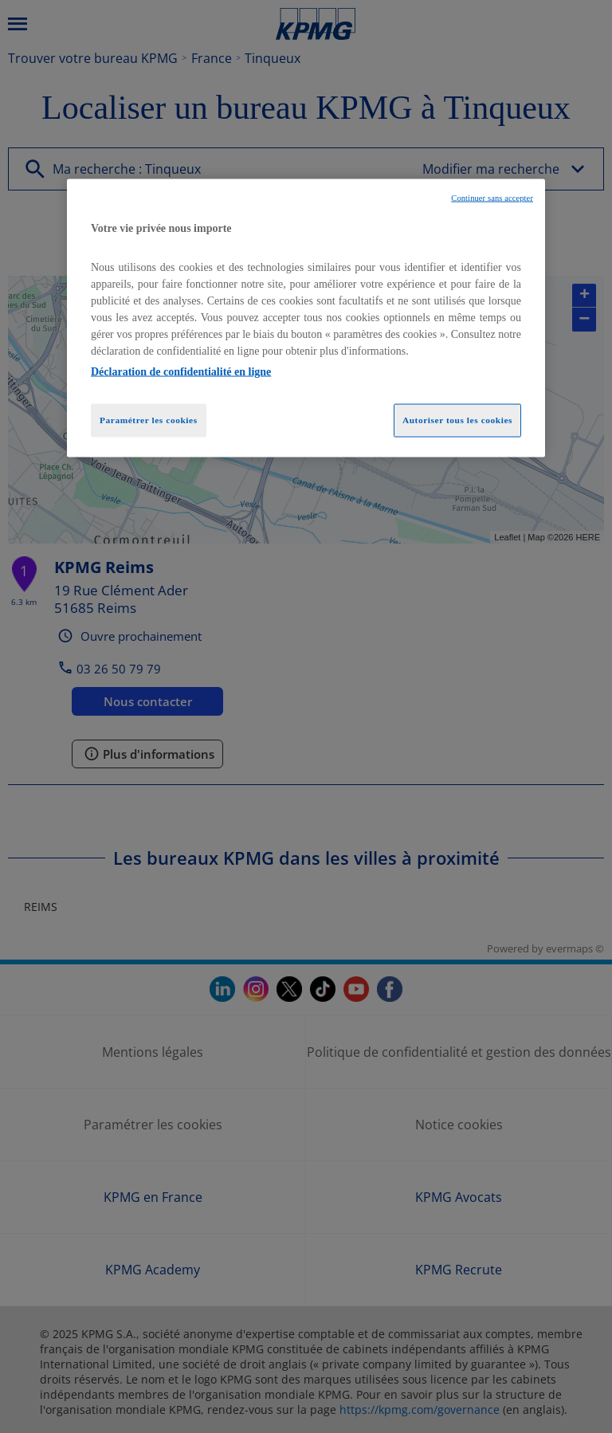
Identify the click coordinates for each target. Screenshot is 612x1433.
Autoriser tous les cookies (457, 420)
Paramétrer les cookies (149, 420)
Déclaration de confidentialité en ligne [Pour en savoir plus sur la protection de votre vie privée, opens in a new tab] (181, 372)
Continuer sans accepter (492, 197)
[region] (306, 318)
